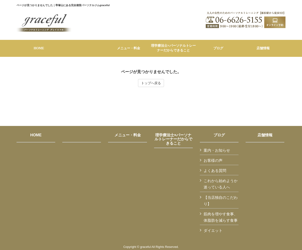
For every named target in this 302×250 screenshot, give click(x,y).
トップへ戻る (151, 83)
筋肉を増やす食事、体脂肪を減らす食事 (221, 217)
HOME (36, 135)
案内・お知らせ (217, 150)
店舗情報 (265, 135)
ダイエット (213, 231)
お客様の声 (213, 160)
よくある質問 (215, 171)
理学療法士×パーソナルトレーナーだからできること (173, 139)
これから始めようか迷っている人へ (221, 184)
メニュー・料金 (127, 135)
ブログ (219, 135)
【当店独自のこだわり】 (221, 201)
